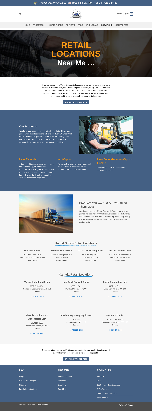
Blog (99, 381)
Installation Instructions (28, 389)
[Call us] (127, 405)
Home (27, 25)
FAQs (80, 25)
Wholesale (92, 25)
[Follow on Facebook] (120, 405)
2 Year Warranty (103, 389)
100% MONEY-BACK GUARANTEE (52, 3)
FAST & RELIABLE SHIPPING (105, 3)
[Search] (20, 14)
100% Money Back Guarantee (108, 385)
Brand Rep (62, 389)
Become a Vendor (65, 377)
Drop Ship (62, 385)
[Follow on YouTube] (131, 405)
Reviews (70, 25)
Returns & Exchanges (27, 381)
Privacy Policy (102, 397)
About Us (100, 377)
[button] (119, 14)
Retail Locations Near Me (107, 393)
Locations (106, 25)
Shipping (22, 385)
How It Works (55, 25)
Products (39, 25)
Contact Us (121, 25)
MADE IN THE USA (79, 3)
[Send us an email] (124, 405)
